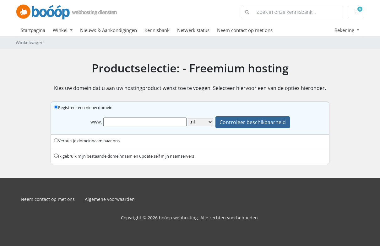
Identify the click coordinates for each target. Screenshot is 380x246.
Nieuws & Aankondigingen (108, 30)
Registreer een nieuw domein (83, 107)
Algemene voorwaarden (110, 199)
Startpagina (33, 30)
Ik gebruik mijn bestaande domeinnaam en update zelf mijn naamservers (124, 156)
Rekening (345, 30)
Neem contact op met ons (245, 30)
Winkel (61, 30)
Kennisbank (157, 30)
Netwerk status (193, 30)
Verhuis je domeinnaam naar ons (87, 141)
